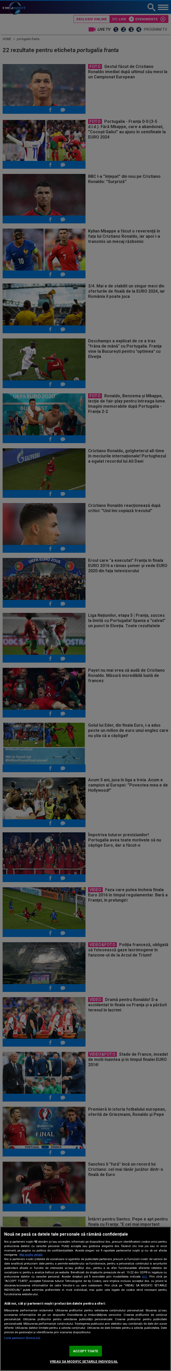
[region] (85, 1299)
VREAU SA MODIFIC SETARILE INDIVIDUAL (84, 1361)
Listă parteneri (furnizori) (22, 1338)
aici (144, 1276)
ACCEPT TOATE (85, 1351)
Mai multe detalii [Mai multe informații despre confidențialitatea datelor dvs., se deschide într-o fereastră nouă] (30, 1254)
